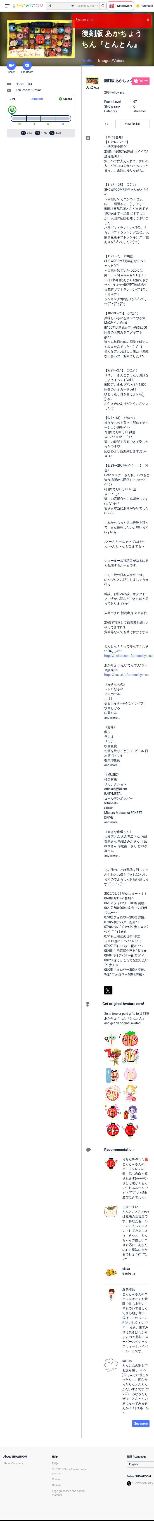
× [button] (148, 19)
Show (11, 67)
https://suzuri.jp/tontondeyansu (126, 675)
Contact (57, 1479)
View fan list (132, 123)
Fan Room (27, 67)
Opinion (56, 1485)
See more (141, 1423)
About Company (13, 1463)
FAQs (55, 1463)
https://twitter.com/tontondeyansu (128, 656)
